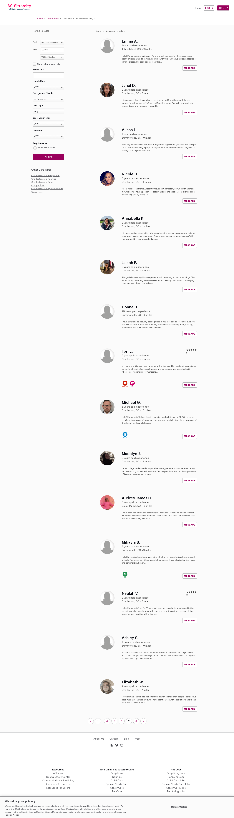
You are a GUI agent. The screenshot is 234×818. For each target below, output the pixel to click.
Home (40, 18)
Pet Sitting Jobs (176, 791)
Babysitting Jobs (176, 773)
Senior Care (117, 787)
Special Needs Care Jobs (176, 784)
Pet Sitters (53, 18)
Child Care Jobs (176, 780)
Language (38, 130)
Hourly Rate (39, 81)
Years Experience (41, 117)
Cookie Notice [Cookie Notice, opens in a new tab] (12, 815)
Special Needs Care (117, 784)
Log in (209, 8)
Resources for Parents (58, 784)
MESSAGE (189, 68)
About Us (98, 738)
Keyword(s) (38, 69)
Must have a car (46, 147)
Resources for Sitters (58, 787)
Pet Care (117, 791)
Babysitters (117, 773)
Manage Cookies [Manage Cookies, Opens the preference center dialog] (179, 807)
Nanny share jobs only (48, 64)
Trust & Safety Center (58, 776)
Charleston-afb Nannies (43, 179)
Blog (126, 738)
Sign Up (223, 8)
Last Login (38, 105)
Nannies (117, 776)
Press (137, 738)
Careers (114, 738)
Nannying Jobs (176, 776)
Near (35, 49)
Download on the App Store (117, 758)
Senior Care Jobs (176, 787)
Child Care (117, 780)
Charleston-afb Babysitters (45, 175)
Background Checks (43, 93)
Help (198, 7)
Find (35, 42)
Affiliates (58, 773)
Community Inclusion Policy (58, 780)
